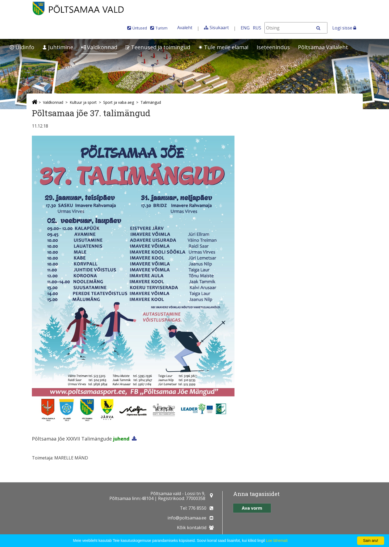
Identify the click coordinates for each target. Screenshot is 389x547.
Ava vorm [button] (252, 508)
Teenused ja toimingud (157, 47)
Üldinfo (22, 47)
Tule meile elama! (223, 47)
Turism (161, 28)
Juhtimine (57, 47)
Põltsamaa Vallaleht (323, 47)
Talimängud (150, 102)
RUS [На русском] (257, 28)
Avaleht (184, 28)
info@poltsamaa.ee (186, 518)
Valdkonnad (99, 47)
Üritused (139, 28)
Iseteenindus (273, 47)
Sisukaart (219, 28)
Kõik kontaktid (191, 528)
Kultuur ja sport (83, 102)
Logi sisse (344, 28)
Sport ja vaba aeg (118, 102)
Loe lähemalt (276, 540)
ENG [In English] (245, 28)
